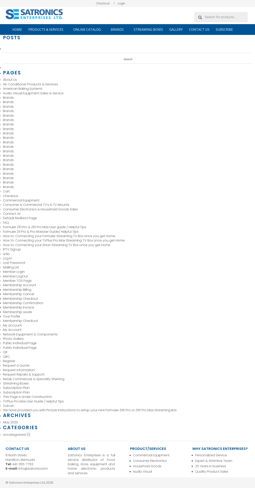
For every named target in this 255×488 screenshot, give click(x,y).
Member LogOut (15, 276)
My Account (12, 329)
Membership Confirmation (23, 303)
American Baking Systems (22, 88)
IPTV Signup (12, 249)
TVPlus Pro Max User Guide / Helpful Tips (33, 401)
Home (17, 29)
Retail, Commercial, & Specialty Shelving (33, 379)
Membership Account (19, 285)
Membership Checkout (20, 298)
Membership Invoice (18, 307)
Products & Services (47, 29)
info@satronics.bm (33, 468)
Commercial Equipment (21, 200)
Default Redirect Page (20, 218)
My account (12, 325)
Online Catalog (88, 29)
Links (6, 254)
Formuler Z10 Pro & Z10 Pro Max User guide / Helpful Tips (44, 227)
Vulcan (8, 405)
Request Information (19, 370)
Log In (7, 258)
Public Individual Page (20, 343)
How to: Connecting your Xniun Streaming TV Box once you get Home (57, 245)
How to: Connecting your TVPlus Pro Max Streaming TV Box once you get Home (64, 240)
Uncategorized (14, 434)
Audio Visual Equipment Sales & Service (33, 93)
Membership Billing (17, 289)
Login (121, 3)
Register (9, 361)
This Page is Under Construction (27, 396)
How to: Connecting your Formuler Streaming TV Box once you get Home (59, 236)
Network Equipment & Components (30, 334)
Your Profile (11, 316)
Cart (6, 191)
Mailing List (11, 267)
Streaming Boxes (148, 29)
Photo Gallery (13, 338)
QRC (6, 356)
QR (5, 352)
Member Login (14, 271)
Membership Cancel (18, 294)
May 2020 (10, 422)
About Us (10, 79)
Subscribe (224, 29)
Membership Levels (17, 312)
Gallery (176, 29)
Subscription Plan (16, 387)
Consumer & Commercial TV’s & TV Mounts (36, 204)
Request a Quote (16, 365)
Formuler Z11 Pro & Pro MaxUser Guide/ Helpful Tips (40, 231)
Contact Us (199, 29)
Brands (119, 29)
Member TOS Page (17, 280)
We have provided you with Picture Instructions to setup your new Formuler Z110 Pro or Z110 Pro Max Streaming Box (90, 410)
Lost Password (14, 262)
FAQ (6, 222)
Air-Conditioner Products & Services (30, 84)
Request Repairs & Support (23, 374)
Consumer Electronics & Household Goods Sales (40, 209)
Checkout (103, 3)
